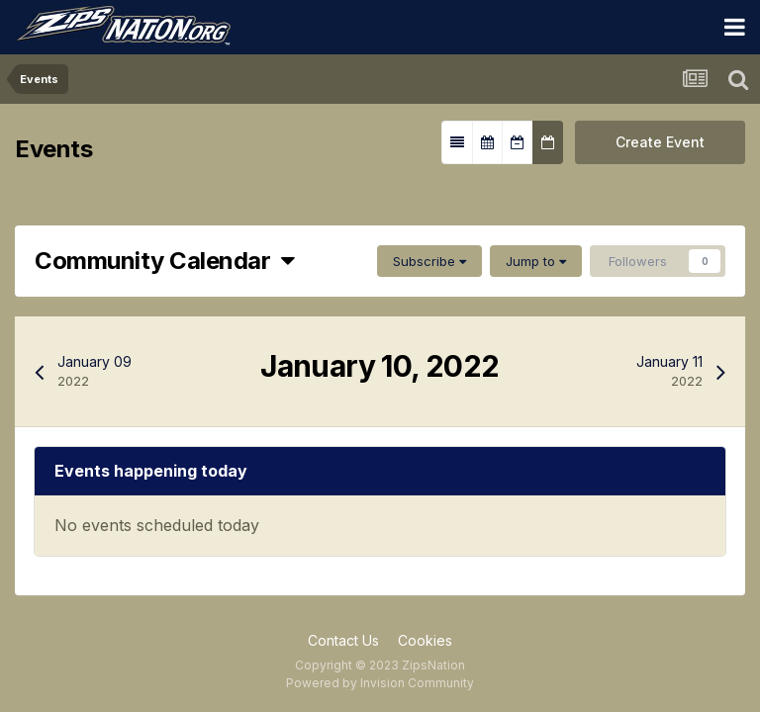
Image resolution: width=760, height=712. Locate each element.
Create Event (660, 142)
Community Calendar (165, 260)
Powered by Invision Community (380, 682)
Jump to (536, 261)
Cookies (425, 640)
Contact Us (343, 640)
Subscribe (429, 261)
